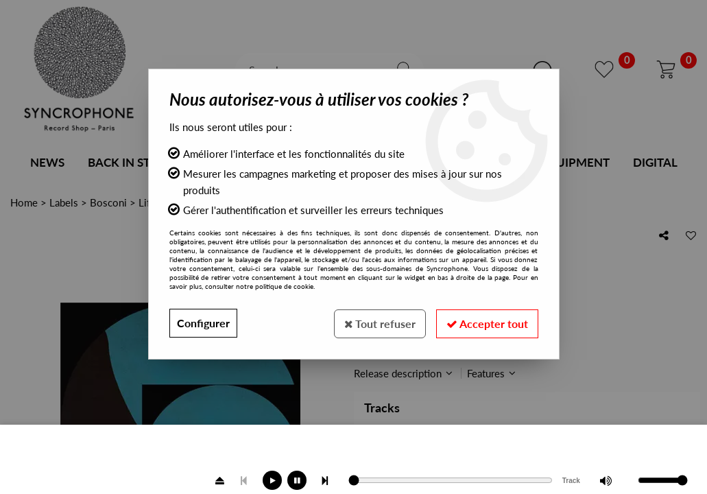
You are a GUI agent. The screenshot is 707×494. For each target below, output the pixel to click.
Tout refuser (377, 322)
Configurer (203, 322)
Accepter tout (486, 322)
